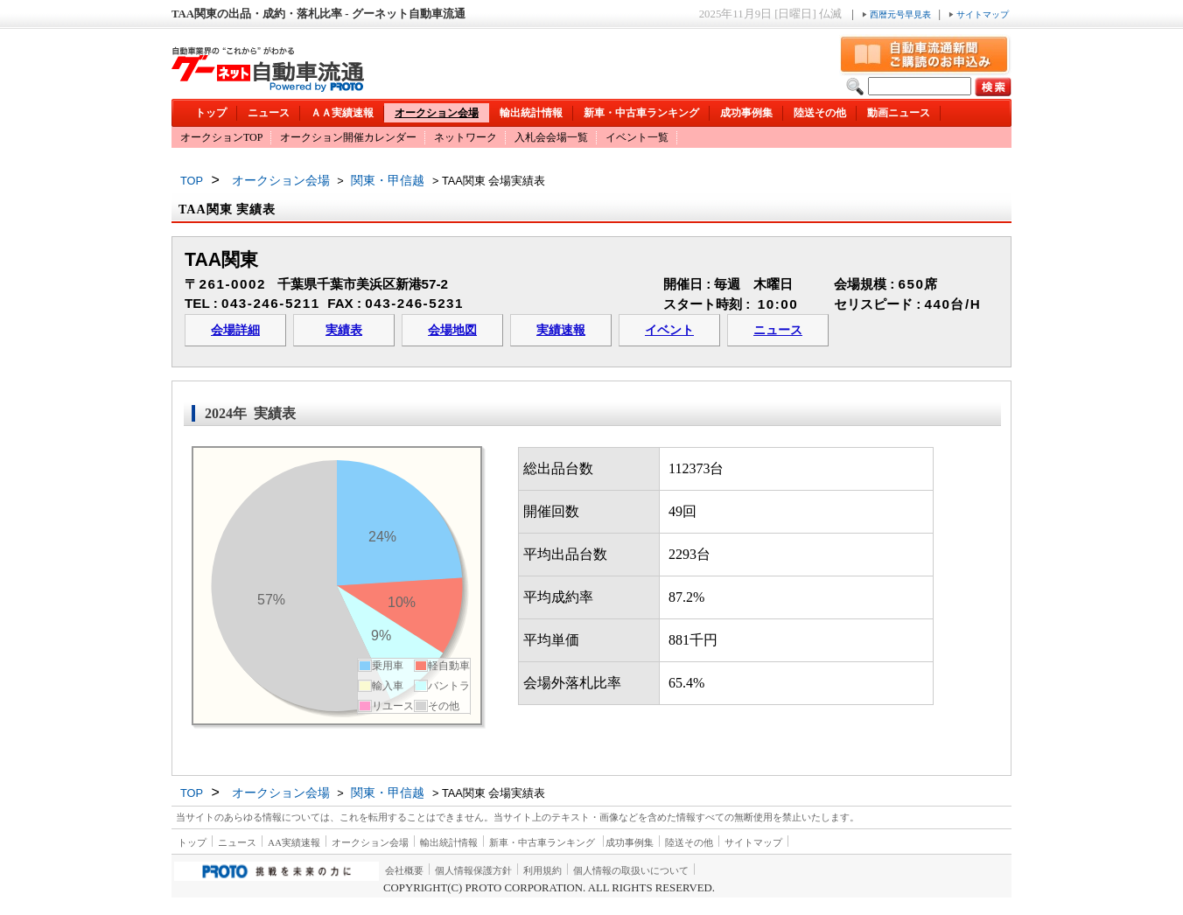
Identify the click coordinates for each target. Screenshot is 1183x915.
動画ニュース (898, 113)
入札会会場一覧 (551, 137)
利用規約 (542, 870)
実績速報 (560, 330)
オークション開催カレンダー (348, 137)
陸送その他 (820, 113)
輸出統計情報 (531, 113)
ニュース (269, 113)
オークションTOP (221, 137)
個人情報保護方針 (473, 870)
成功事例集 (746, 113)
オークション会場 (437, 113)
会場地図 (452, 330)
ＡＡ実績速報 (342, 113)
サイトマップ (978, 14)
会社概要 (404, 870)
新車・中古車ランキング (641, 113)
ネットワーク (465, 137)
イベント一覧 (637, 137)
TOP (191, 180)
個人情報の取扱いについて (631, 870)
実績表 (344, 330)
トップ (211, 113)
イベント (669, 330)
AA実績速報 (294, 842)
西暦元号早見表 (897, 14)
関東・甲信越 (387, 180)
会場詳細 (235, 330)
